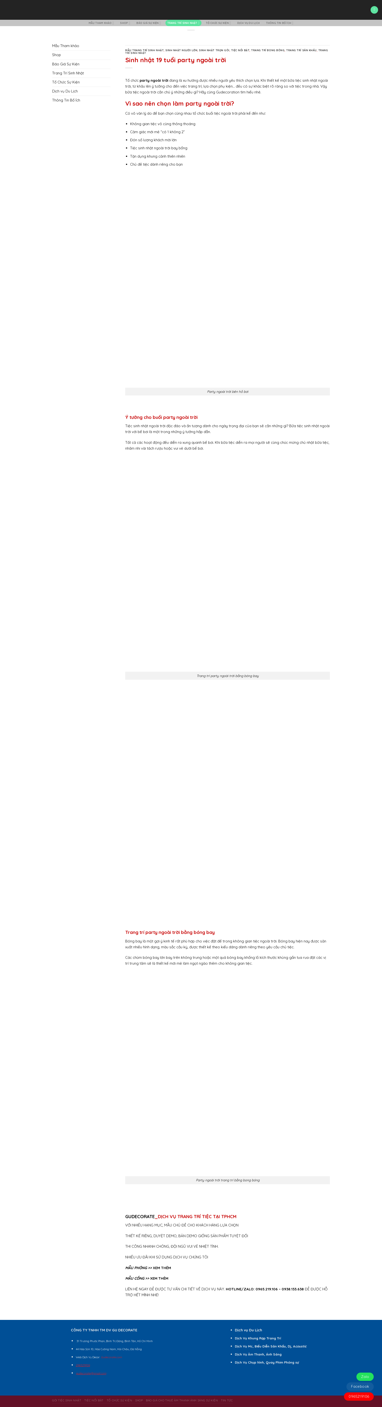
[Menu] (374, 10)
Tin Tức (227, 1400)
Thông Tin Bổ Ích (280, 23)
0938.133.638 (293, 1289)
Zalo (365, 1376)
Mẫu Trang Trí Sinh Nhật (144, 50)
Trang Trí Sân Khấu (301, 50)
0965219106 (359, 1396)
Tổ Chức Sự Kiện (218, 23)
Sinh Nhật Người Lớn (181, 50)
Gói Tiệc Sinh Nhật (66, 1400)
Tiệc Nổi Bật (240, 50)
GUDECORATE (140, 1216)
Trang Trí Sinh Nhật (183, 23)
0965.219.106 (267, 1289)
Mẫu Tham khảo (101, 23)
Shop (125, 23)
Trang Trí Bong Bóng (268, 50)
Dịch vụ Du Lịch (248, 23)
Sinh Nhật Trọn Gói (214, 50)
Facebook (360, 1386)
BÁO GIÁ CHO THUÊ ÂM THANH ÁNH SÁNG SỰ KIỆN (182, 1400)
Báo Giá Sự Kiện (148, 23)
